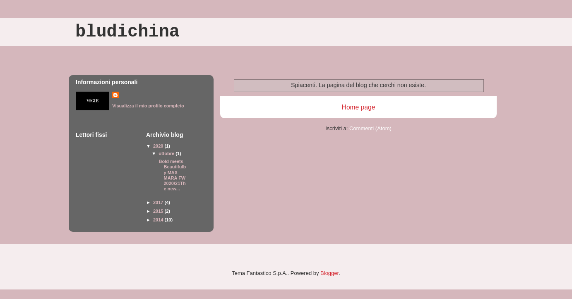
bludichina (127, 32)
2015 (159, 211)
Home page (358, 107)
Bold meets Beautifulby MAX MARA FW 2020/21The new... (171, 175)
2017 (159, 202)
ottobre (167, 153)
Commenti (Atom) (370, 128)
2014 (159, 219)
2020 (159, 145)
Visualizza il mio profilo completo (148, 105)
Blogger (329, 273)
